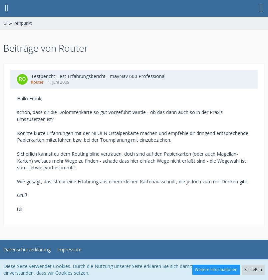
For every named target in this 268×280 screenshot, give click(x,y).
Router (37, 82)
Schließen (253, 269)
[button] (6, 8)
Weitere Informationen (216, 269)
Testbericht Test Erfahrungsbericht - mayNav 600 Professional (98, 76)
